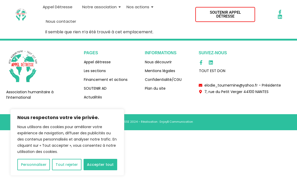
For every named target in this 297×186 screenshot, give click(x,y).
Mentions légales (160, 70)
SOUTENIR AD (95, 88)
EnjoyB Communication (176, 122)
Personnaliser (34, 164)
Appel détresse (97, 62)
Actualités (93, 97)
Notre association (100, 7)
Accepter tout (100, 164)
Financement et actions (106, 79)
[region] (67, 142)
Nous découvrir (158, 62)
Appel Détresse (57, 7)
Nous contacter (61, 21)
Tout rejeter (67, 164)
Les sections (95, 70)
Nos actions (139, 7)
